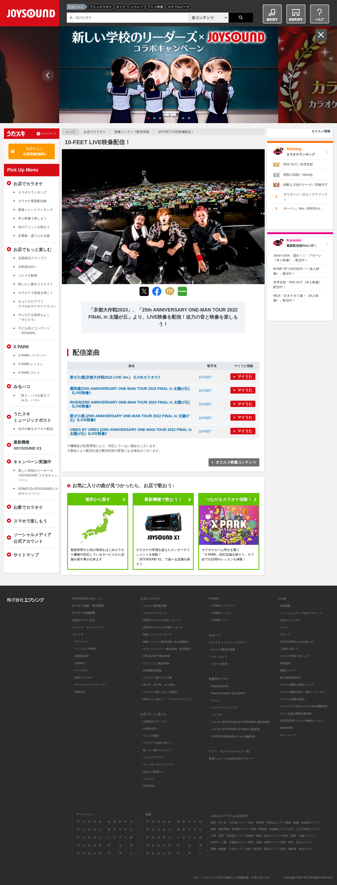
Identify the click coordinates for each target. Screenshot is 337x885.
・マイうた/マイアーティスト (89, 684)
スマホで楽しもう (30, 521)
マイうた (244, 376)
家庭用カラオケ (219, 678)
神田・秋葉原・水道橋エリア (268, 829)
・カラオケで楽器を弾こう (156, 742)
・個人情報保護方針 (289, 677)
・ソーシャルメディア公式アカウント (299, 613)
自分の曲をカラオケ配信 (35, 429)
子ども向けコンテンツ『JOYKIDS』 (34, 330)
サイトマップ (26, 554)
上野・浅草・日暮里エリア (226, 835)
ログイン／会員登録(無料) (34, 151)
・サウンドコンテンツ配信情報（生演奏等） (166, 648)
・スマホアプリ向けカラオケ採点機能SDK (302, 706)
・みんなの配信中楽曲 (222, 649)
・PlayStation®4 (219, 686)
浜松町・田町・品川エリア (261, 835)
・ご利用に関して (287, 648)
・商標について (286, 670)
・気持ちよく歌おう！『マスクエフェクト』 (166, 699)
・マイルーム (80, 641)
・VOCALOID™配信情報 (155, 656)
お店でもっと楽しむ (32, 249)
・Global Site (285, 727)
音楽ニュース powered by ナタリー (231, 758)
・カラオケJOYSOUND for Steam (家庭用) (234, 729)
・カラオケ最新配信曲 (153, 605)
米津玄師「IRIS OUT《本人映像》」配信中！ (299, 284)
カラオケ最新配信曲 (32, 201)
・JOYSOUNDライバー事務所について (300, 720)
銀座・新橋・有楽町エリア (301, 822)
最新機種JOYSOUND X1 (27, 445)
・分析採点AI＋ (149, 728)
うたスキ (77, 634)
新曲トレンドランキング (35, 210)
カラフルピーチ (179, 7)
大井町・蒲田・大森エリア (296, 835)
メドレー (136, 7)
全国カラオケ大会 (83, 620)
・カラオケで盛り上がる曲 (156, 677)
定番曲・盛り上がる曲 (34, 236)
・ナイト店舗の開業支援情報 (294, 713)
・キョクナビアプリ (152, 757)
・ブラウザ (215, 714)
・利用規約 (283, 663)
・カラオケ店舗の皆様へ (291, 699)
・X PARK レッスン (220, 613)
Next (289, 75)
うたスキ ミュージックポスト (228, 642)
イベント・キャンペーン (88, 627)
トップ (70, 132)
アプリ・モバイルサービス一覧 (229, 751)
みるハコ (21, 386)
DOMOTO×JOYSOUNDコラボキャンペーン (38, 491)
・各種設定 (78, 691)
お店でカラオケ (95, 132)
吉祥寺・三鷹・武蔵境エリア (228, 842)
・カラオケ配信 (218, 663)
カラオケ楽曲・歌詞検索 (88, 605)
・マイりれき (80, 670)
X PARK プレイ (29, 373)
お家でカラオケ (28, 507)
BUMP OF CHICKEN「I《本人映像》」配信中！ (296, 271)
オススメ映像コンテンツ (236, 462)
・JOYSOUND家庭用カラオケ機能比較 (232, 736)
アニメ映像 (155, 7)
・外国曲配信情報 (150, 670)
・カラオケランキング (153, 613)
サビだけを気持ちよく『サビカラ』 (34, 317)
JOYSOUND (32, 14)
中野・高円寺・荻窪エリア (261, 848)
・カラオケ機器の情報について (295, 684)
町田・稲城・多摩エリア (262, 842)
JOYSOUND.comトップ (87, 598)
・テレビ (214, 700)
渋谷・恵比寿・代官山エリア (265, 822)
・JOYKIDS (147, 786)
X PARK (21, 346)
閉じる (321, 35)
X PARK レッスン (30, 364)
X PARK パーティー (32, 355)
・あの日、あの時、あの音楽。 (158, 684)
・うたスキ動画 (149, 735)
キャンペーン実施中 (32, 461)
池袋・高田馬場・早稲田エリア (229, 829)
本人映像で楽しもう (32, 218)
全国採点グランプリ (32, 258)
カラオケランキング (32, 192)
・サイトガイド (218, 656)
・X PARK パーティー (222, 605)
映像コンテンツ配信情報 (132, 132)
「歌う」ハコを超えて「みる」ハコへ (34, 398)
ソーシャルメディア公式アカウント (32, 537)
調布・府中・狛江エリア (294, 842)
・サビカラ (146, 778)
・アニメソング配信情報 (154, 663)
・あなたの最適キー (152, 771)
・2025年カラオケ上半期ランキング (161, 627)
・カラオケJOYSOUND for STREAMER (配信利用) (239, 722)
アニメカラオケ (101, 7)
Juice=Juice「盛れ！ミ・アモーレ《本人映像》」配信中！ (297, 258)
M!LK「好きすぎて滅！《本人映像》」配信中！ (296, 298)
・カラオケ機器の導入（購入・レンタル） (302, 692)
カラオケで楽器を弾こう (35, 293)
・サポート (283, 634)
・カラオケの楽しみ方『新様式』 (160, 692)
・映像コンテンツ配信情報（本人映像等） (165, 641)
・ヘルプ (282, 627)
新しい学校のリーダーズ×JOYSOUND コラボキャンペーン (37, 475)
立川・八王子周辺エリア (302, 829)
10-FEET (205, 377)
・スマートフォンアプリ (223, 707)
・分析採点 (78, 663)
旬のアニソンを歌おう (34, 227)
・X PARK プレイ (219, 620)
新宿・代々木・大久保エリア (228, 822)
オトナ (121, 7)
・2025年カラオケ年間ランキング (160, 620)
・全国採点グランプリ (153, 721)
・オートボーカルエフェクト (157, 764)
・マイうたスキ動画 (84, 648)
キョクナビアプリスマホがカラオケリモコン (37, 304)
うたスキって (49, 133)
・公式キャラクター (289, 620)
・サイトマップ (286, 735)
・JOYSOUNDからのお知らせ (295, 641)
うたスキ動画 (27, 275)
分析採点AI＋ (27, 267)
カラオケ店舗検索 (83, 612)
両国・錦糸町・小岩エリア (226, 848)
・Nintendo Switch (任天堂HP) (227, 693)
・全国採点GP (80, 656)
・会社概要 (283, 605)
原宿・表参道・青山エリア (296, 848)
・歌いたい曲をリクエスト (156, 750)
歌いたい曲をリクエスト (35, 284)
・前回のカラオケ (82, 677)
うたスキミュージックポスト (32, 417)
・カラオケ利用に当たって (293, 656)
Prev (48, 75)
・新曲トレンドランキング (156, 634)
